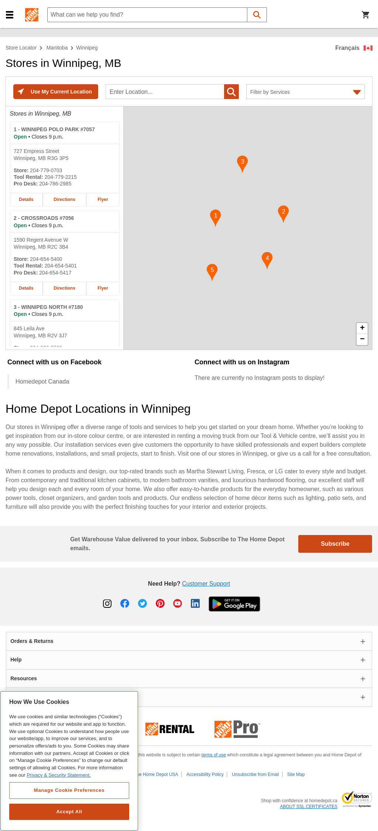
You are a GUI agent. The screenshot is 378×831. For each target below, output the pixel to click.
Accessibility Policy (205, 774)
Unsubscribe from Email (255, 774)
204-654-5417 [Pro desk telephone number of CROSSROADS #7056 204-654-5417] (55, 273)
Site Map (296, 774)
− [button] (362, 339)
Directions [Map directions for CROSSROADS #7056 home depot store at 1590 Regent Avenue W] (64, 288)
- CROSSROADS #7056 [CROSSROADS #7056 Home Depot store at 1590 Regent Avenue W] (44, 218)
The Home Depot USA (156, 774)
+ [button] (362, 328)
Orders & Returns (32, 641)
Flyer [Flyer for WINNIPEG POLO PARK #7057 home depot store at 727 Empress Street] (102, 199)
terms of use (214, 754)
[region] (69, 761)
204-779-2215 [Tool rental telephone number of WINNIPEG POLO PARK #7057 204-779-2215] (61, 177)
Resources (23, 678)
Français (347, 48)
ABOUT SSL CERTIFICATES (308, 806)
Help (15, 660)
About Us (21, 697)
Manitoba (57, 48)
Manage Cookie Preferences (69, 790)
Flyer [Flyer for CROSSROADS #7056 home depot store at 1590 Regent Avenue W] (102, 288)
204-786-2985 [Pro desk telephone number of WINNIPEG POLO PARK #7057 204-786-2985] (55, 184)
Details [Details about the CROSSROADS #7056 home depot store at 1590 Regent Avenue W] (26, 288)
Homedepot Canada (42, 381)
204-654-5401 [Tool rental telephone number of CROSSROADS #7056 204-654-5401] (61, 266)
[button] (9, 15)
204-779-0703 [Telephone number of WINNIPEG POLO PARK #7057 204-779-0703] (46, 170)
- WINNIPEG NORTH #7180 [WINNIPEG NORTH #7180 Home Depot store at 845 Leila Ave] (48, 307)
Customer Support (206, 583)
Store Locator (21, 48)
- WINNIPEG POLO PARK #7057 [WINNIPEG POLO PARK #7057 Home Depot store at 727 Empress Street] (54, 129)
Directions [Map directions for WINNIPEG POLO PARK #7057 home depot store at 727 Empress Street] (64, 199)
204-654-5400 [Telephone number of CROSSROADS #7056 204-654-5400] (46, 259)
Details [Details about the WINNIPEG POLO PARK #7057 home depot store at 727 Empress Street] (26, 199)
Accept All (69, 811)
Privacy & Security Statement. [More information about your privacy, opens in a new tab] (58, 775)
